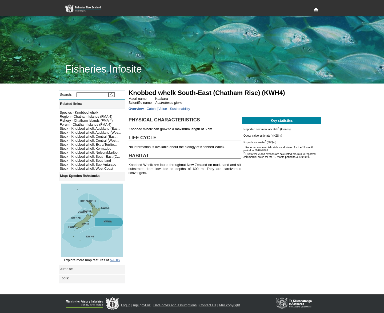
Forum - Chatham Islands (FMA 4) (85, 124)
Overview (136, 109)
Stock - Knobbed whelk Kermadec (85, 148)
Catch (151, 109)
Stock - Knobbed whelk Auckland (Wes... (90, 132)
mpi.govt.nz (141, 305)
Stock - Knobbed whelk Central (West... (89, 140)
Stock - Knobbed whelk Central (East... (89, 136)
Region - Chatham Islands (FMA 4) (86, 116)
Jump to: (66, 269)
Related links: (71, 104)
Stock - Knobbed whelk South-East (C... (90, 156)
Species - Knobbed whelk (79, 112)
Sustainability (180, 109)
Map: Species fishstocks (80, 176)
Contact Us (207, 305)
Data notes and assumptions (175, 305)
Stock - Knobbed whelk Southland (85, 161)
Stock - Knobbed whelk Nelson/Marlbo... (90, 152)
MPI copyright (229, 305)
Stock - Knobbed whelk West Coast (86, 169)
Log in (125, 305)
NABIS (115, 260)
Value (162, 109)
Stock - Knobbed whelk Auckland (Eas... (90, 128)
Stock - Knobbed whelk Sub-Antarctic (88, 165)
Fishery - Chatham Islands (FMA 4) (86, 120)
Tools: (64, 278)
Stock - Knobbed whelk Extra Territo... (88, 144)
